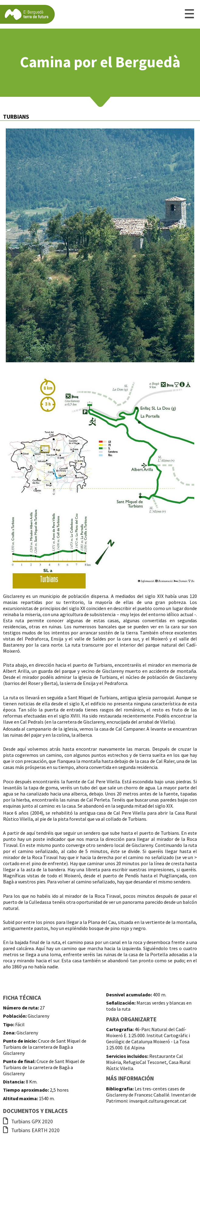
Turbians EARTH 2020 (31, 1130)
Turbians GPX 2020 (28, 1121)
